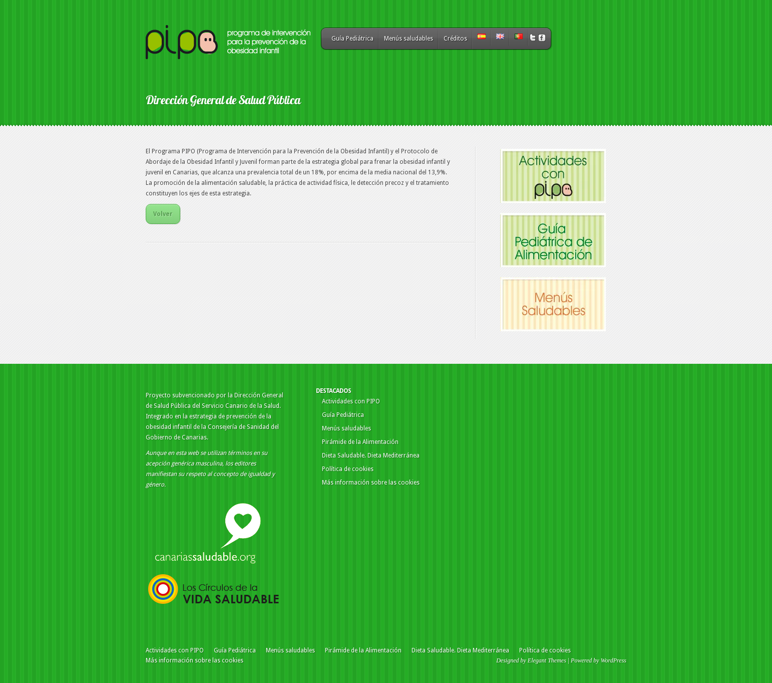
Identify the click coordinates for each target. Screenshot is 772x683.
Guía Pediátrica (352, 38)
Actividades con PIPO (351, 401)
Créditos (455, 38)
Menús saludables (408, 38)
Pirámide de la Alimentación (360, 441)
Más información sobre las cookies (371, 482)
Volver (163, 213)
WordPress (613, 660)
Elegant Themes (547, 660)
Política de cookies (347, 469)
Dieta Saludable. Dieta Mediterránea (371, 455)
